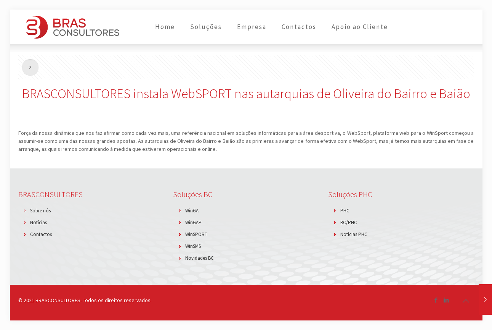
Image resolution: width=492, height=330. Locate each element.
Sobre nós (40, 210)
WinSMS (193, 246)
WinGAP (193, 222)
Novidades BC (199, 258)
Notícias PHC (353, 234)
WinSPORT (196, 234)
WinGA (192, 210)
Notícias (38, 222)
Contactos (41, 234)
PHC (344, 210)
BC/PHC (348, 222)
